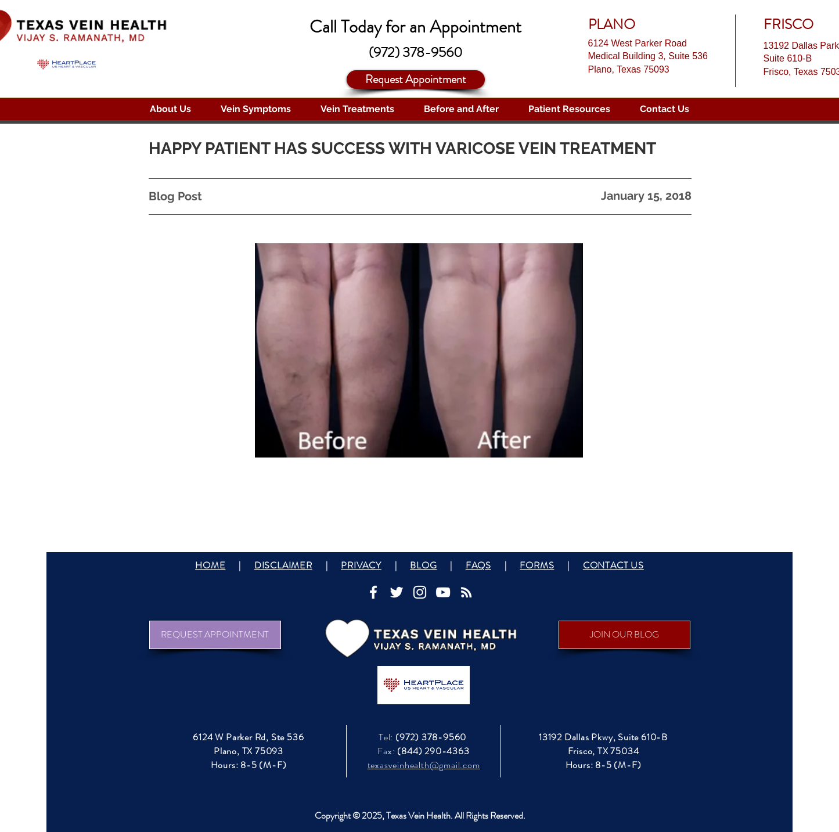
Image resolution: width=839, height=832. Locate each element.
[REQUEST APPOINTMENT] (215, 635)
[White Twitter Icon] (396, 592)
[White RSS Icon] (466, 592)
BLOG (423, 565)
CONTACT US (613, 565)
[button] (170, 109)
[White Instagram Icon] (419, 592)
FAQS (478, 565)
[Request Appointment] (416, 79)
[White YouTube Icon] (443, 592)
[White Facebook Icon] (373, 592)
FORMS (537, 565)
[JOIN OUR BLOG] (624, 635)
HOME (210, 565)
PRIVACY (361, 565)
